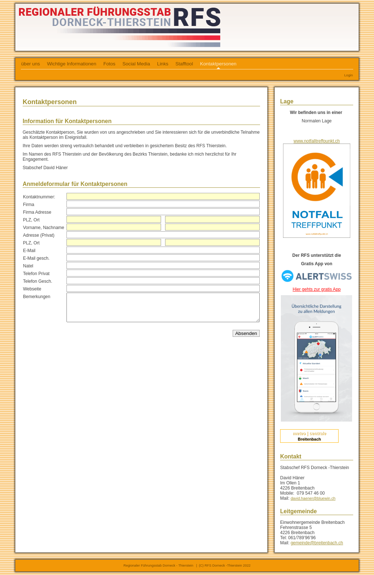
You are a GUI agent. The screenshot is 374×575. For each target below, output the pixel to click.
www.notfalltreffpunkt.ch (317, 141)
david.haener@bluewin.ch (313, 498)
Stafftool (184, 63)
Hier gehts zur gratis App (316, 289)
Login (348, 75)
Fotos (109, 63)
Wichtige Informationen (71, 63)
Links (162, 63)
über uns (30, 63)
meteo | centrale (309, 433)
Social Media (136, 63)
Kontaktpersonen (218, 63)
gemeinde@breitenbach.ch (317, 542)
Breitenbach (309, 439)
